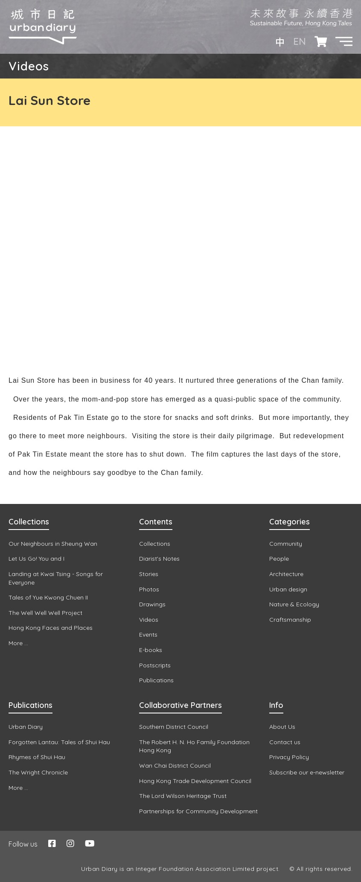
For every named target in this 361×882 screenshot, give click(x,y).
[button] (343, 41)
